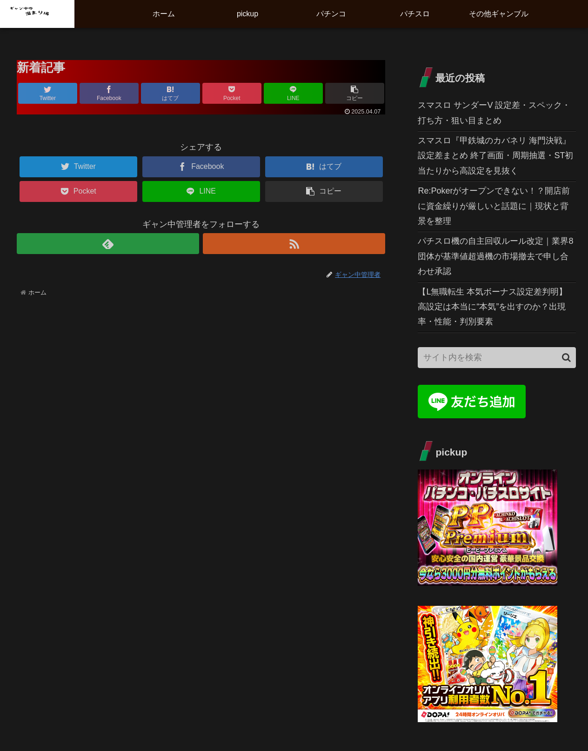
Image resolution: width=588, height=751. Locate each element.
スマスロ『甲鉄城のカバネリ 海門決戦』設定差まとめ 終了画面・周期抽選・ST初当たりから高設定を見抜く (495, 155)
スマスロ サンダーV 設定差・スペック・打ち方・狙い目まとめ (494, 113)
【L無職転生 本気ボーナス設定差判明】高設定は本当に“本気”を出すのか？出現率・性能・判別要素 (492, 307)
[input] (496, 357)
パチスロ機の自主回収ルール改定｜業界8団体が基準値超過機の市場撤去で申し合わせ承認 (495, 256)
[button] (566, 357)
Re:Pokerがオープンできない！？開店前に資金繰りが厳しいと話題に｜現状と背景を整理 (494, 206)
